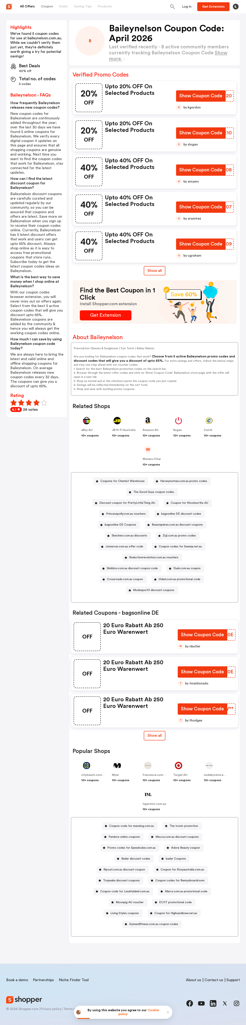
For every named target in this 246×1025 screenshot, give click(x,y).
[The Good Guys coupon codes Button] (152, 492)
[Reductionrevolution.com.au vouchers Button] (152, 557)
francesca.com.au (155, 775)
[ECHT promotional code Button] (173, 902)
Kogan (177, 430)
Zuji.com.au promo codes (179, 535)
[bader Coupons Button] (174, 859)
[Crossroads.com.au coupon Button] (123, 579)
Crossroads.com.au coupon (125, 579)
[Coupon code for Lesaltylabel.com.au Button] (123, 891)
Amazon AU (151, 430)
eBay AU (87, 430)
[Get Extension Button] (105, 315)
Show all (154, 735)
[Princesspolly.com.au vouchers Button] (124, 514)
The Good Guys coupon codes (153, 492)
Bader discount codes (135, 858)
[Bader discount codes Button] (134, 859)
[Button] (187, 6)
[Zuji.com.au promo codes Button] (178, 536)
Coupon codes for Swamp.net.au (180, 546)
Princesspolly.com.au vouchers (126, 513)
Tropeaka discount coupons (121, 880)
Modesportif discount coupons (153, 590)
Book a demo (17, 980)
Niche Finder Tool (74, 980)
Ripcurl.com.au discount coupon (124, 869)
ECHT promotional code (175, 902)
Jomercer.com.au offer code (124, 546)
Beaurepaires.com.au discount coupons (177, 524)
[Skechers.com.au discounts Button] (128, 536)
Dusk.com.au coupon (187, 568)
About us (193, 980)
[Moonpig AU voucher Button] (128, 902)
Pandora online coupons (124, 836)
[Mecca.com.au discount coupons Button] (175, 837)
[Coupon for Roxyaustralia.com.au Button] (181, 870)
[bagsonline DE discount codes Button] (179, 514)
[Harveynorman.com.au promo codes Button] (182, 481)
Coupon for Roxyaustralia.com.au (182, 869)
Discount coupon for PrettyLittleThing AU (127, 502)
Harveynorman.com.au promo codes (183, 481)
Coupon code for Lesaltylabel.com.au (124, 891)
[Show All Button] (154, 735)
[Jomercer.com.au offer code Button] (123, 546)
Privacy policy (51, 1009)
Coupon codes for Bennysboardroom (179, 880)
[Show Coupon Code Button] (201, 96)
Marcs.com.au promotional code (186, 891)
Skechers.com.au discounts (129, 535)
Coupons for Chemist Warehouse (122, 481)
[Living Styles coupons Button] (123, 913)
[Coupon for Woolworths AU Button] (188, 503)
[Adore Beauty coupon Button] (184, 848)
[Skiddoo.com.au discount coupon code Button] (130, 568)
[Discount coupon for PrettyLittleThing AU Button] (125, 503)
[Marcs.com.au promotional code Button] (184, 891)
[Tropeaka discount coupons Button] (119, 880)
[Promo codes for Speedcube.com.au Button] (129, 848)
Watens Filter (152, 459)
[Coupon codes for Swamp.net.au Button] (178, 546)
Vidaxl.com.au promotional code (179, 579)
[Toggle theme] (236, 6)
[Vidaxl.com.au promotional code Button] (178, 579)
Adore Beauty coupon (185, 847)
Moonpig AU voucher (130, 902)
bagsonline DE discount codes (181, 513)
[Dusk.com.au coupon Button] (185, 568)
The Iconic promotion (183, 826)
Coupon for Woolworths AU (189, 502)
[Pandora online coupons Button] (123, 837)
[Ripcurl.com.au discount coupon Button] (122, 870)
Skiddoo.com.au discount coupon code (132, 568)
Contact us (213, 980)
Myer (115, 775)
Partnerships (43, 980)
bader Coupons (176, 858)
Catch (208, 430)
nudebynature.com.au (219, 775)
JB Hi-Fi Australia (124, 430)
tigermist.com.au (154, 804)
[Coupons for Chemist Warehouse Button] (120, 481)
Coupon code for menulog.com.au (131, 826)
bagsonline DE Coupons (120, 524)
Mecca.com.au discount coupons (177, 836)
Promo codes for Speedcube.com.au (131, 847)
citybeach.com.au (93, 775)
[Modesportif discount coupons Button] (152, 590)
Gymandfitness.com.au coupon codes (153, 924)
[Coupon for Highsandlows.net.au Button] (174, 913)
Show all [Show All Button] (154, 270)
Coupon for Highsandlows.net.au (175, 913)
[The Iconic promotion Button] (182, 826)
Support (233, 980)
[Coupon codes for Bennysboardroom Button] (178, 880)
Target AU (180, 775)
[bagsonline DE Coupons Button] (119, 525)
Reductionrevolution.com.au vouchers (153, 557)
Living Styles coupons (124, 913)
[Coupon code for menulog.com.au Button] (130, 826)
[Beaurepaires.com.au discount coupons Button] (176, 525)
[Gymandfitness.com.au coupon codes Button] (152, 924)
